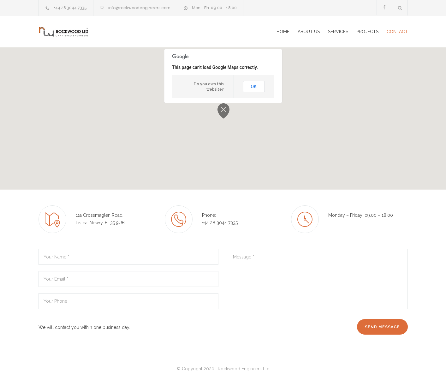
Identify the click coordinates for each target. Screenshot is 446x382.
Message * (318, 279)
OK (254, 86)
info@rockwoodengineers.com (139, 7)
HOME (283, 31)
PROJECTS (367, 31)
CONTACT (397, 31)
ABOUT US (309, 31)
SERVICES (338, 31)
